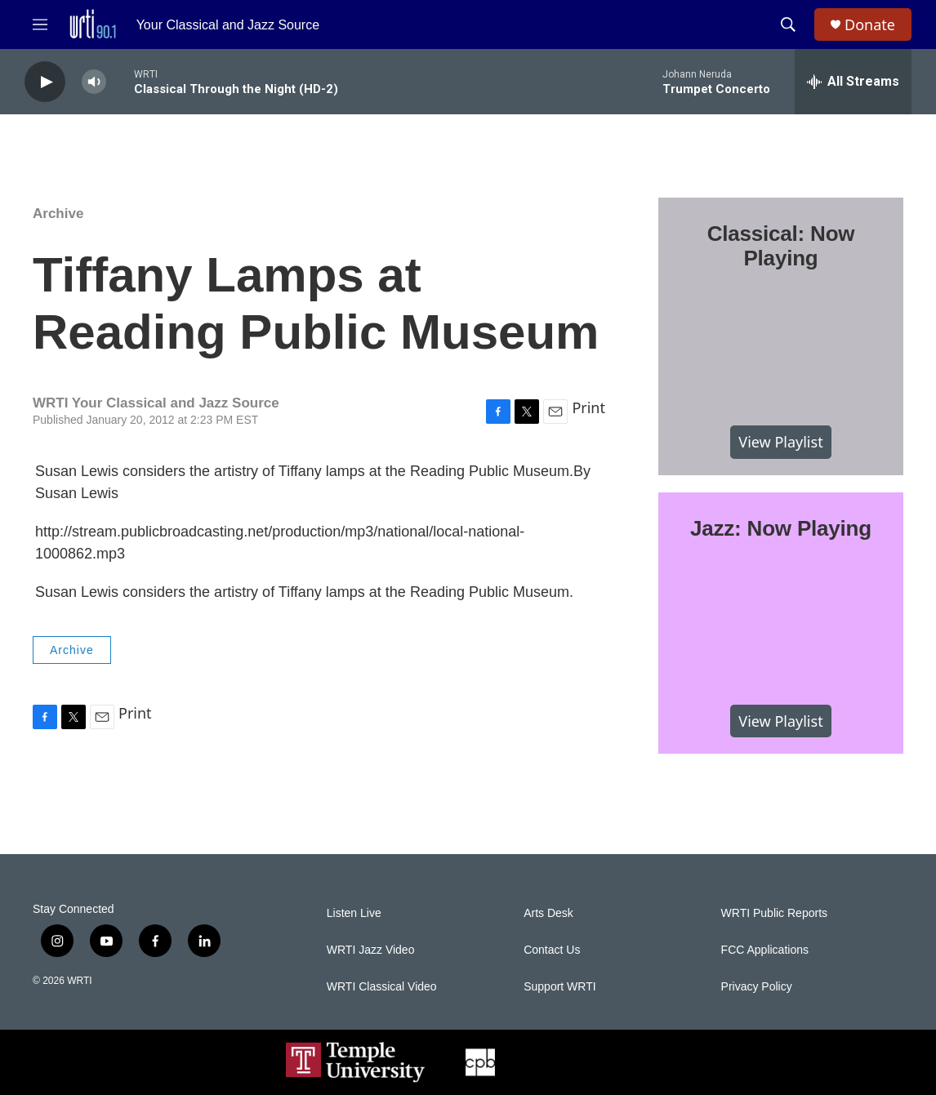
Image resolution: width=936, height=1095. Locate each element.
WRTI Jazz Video (371, 950)
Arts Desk (548, 913)
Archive (58, 213)
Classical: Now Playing (781, 245)
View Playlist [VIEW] (780, 442)
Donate (870, 24)
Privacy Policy (756, 987)
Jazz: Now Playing (780, 528)
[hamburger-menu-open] (40, 24)
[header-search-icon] (788, 24)
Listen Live (354, 913)
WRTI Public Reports (774, 913)
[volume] (94, 82)
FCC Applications (765, 950)
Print (588, 407)
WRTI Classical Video (382, 987)
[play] (45, 82)
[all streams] (853, 81)
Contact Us (552, 950)
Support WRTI (559, 987)
